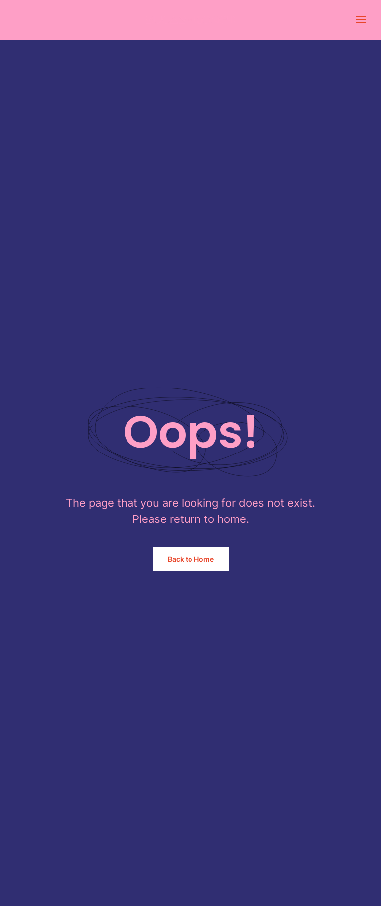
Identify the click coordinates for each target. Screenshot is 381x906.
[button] (361, 20)
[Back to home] (190, 20)
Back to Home (191, 559)
